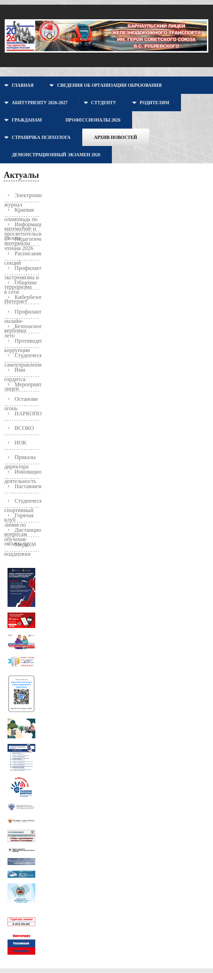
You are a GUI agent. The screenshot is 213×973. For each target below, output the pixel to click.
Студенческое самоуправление (22, 357)
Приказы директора (20, 459)
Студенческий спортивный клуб (22, 503)
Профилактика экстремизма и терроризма (22, 270)
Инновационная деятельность (22, 473)
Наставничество (27, 486)
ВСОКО (24, 428)
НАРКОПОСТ (27, 413)
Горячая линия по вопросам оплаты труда (20, 517)
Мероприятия (27, 384)
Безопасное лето (22, 328)
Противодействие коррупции (22, 342)
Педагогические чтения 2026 (22, 241)
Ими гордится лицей (14, 372)
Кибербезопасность (27, 297)
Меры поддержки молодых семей (17, 546)
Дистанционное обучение (22, 532)
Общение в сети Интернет (20, 284)
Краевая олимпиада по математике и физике (21, 212)
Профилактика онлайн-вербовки (22, 313)
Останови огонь (21, 401)
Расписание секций (22, 255)
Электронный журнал (22, 197)
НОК (20, 442)
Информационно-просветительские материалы (22, 226)
